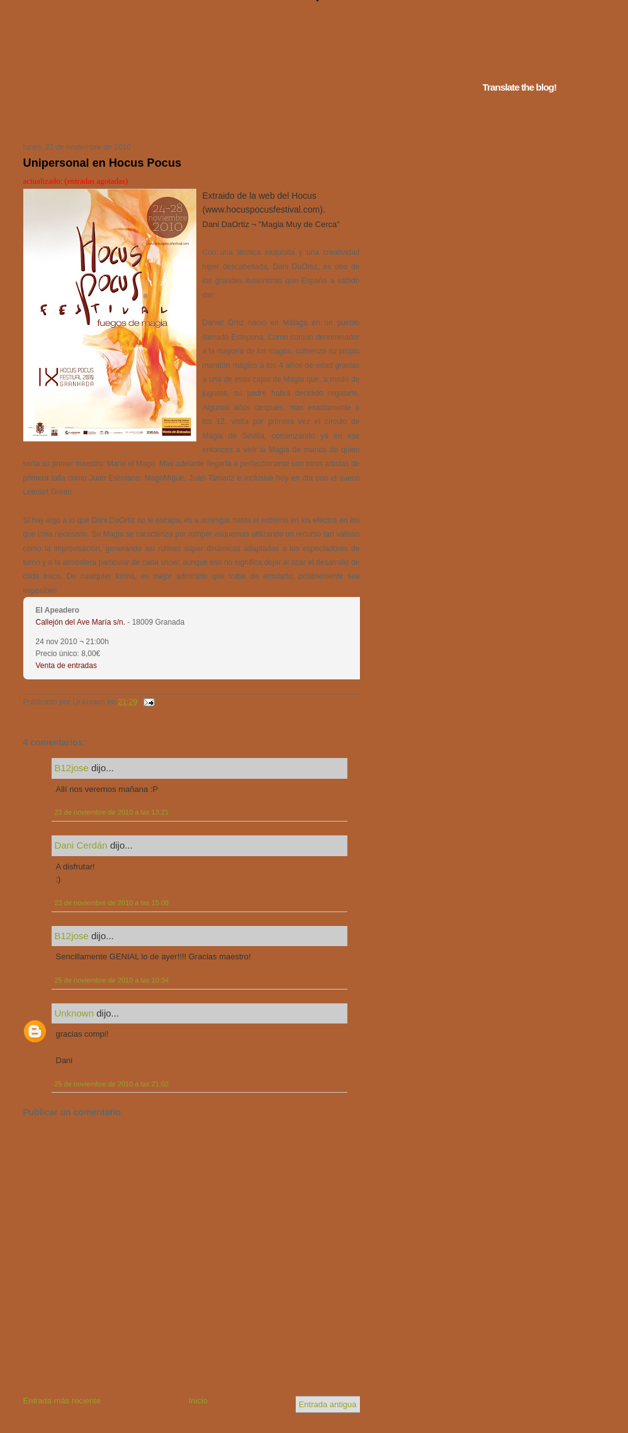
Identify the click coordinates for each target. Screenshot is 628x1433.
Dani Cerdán (81, 845)
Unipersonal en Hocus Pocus (102, 163)
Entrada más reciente (62, 1400)
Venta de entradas (66, 665)
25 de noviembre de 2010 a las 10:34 (112, 980)
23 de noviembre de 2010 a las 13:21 (112, 812)
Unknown (74, 1013)
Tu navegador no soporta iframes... (187, 118)
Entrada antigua (328, 1404)
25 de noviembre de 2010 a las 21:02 (112, 1084)
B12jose (72, 767)
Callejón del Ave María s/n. (81, 622)
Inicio (198, 1400)
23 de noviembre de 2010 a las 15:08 (112, 902)
